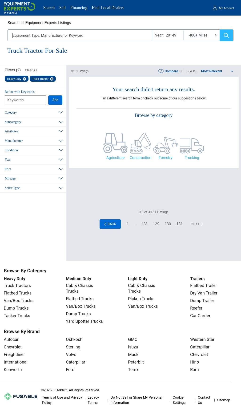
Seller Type (12, 188)
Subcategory (13, 122)
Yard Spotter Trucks (84, 321)
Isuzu (133, 346)
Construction (140, 157)
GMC (132, 339)
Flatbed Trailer (203, 285)
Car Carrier (200, 315)
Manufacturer (14, 141)
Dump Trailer (202, 300)
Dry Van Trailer (203, 292)
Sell (62, 7)
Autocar (11, 339)
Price (8, 169)
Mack (133, 354)
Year (8, 159)
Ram (194, 369)
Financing (78, 7)
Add (55, 100)
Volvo (71, 354)
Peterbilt (136, 362)
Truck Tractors (17, 285)
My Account (226, 8)
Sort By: (192, 71)
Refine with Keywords (20, 92)
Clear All (31, 70)
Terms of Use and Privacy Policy (62, 400)
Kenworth (13, 369)
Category (11, 112)
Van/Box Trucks (19, 300)
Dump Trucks (16, 308)
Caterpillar (75, 362)
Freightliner (14, 354)
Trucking (192, 157)
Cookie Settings (179, 400)
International (16, 362)
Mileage (10, 178)
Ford (70, 369)
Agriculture (115, 157)
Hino (194, 362)
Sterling (73, 346)
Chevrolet (13, 346)
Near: (159, 35)
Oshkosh (74, 339)
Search (49, 7)
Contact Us (204, 400)
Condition (11, 150)
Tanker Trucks (17, 315)
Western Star (202, 339)
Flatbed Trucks (18, 292)
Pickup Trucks (141, 298)
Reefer (196, 308)
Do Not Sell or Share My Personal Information (136, 400)
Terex (133, 369)
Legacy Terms (93, 400)
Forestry (165, 157)
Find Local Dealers (108, 7)
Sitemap (223, 400)
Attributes (11, 131)
